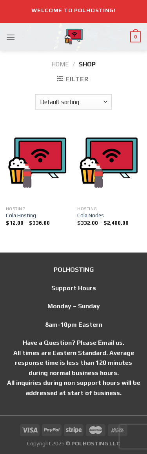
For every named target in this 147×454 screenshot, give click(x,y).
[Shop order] (73, 102)
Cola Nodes (90, 215)
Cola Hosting (21, 215)
